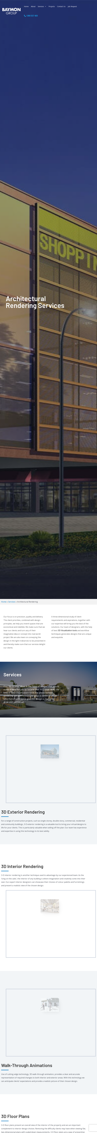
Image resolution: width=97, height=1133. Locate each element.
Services (42, 6)
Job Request (72, 6)
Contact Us (61, 6)
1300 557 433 (31, 15)
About (33, 6)
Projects (52, 6)
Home (26, 6)
